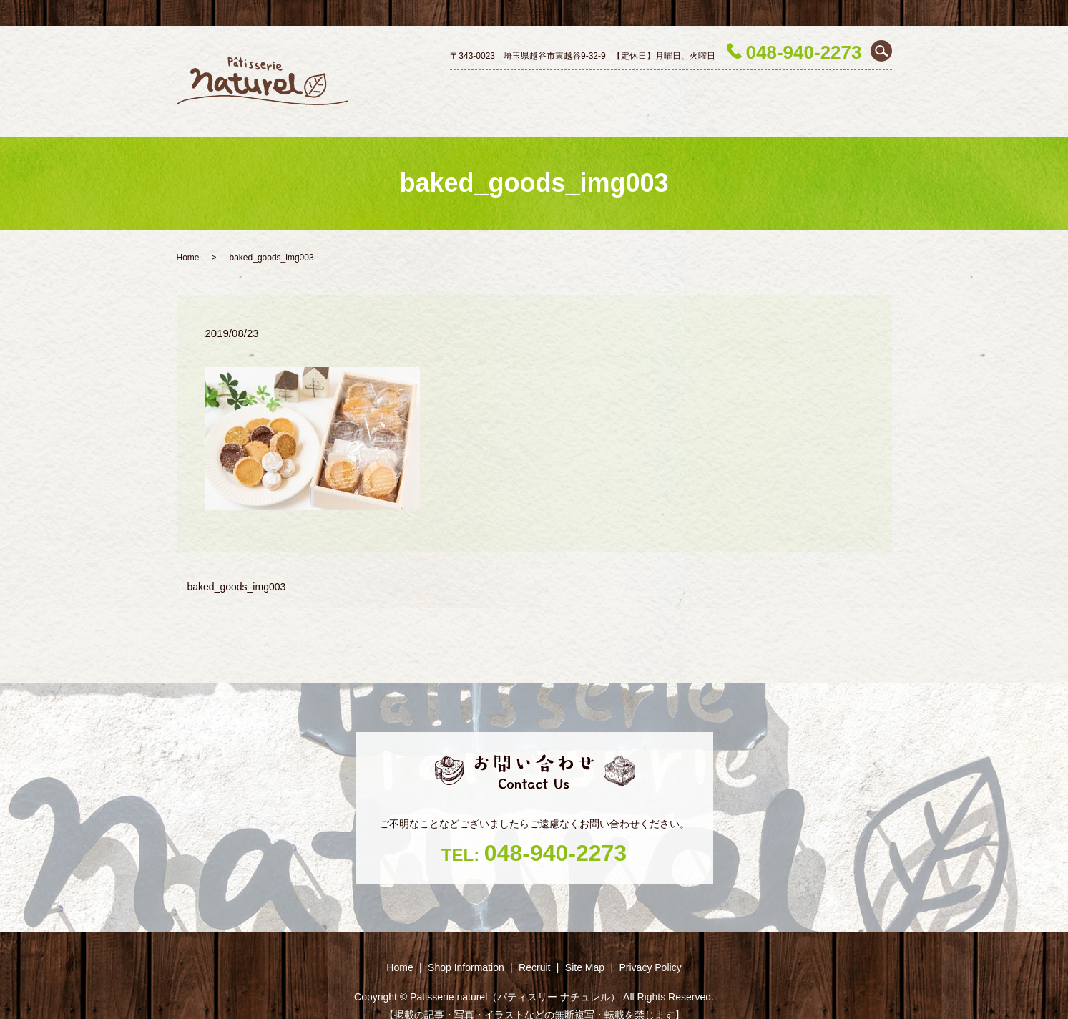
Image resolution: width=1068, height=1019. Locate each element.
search (881, 51)
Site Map (584, 941)
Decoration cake (615, 87)
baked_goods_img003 (236, 561)
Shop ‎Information (522, 87)
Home (455, 87)
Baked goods (766, 87)
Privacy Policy (650, 941)
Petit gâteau (694, 87)
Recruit (874, 87)
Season (828, 87)
